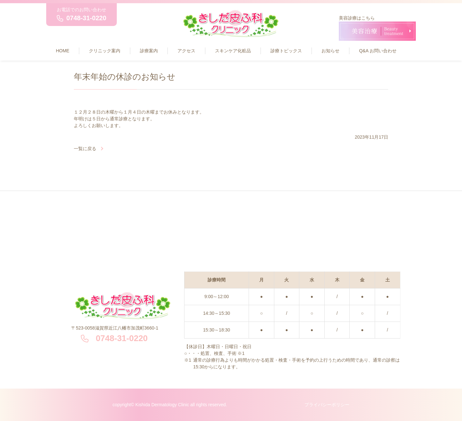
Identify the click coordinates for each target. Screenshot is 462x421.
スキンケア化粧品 (233, 50)
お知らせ (330, 50)
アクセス (186, 50)
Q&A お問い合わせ (378, 50)
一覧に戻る (85, 148)
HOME (62, 50)
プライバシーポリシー (326, 404)
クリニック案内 (104, 50)
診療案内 (149, 50)
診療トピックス (286, 50)
